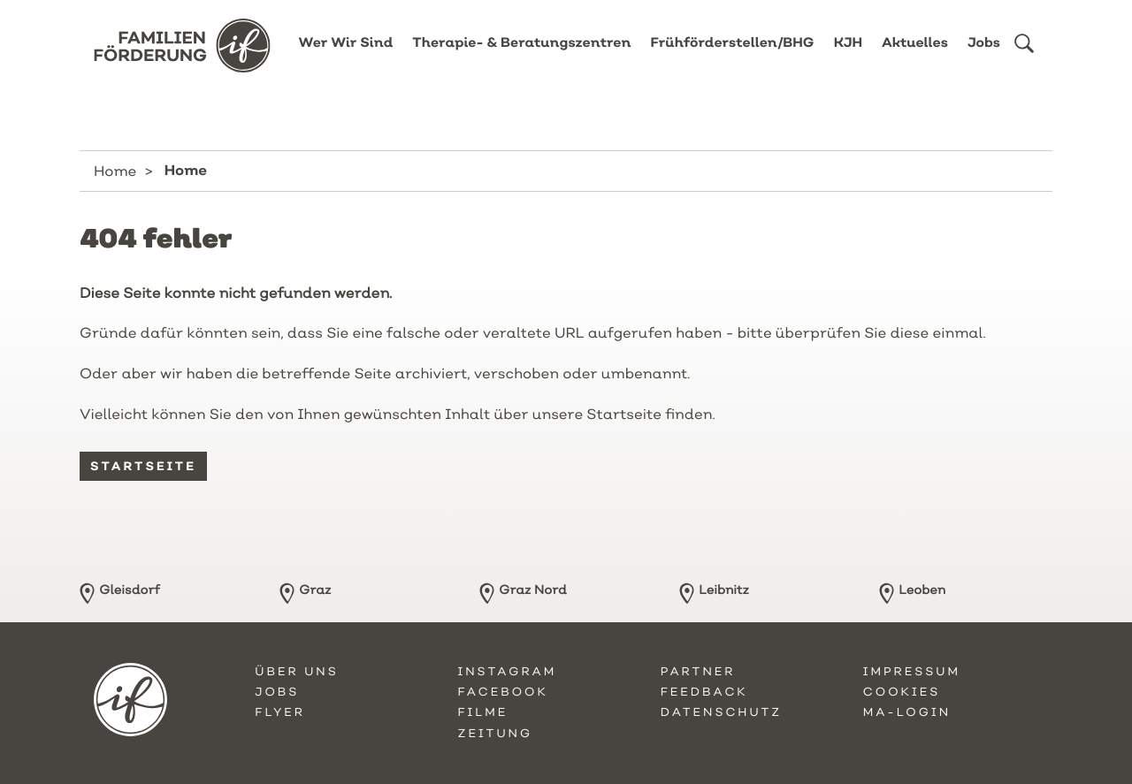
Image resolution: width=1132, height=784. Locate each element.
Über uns (296, 672)
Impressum (911, 672)
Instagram (506, 672)
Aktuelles (915, 55)
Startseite (143, 466)
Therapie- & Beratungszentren (521, 55)
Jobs (984, 55)
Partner (698, 672)
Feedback (704, 692)
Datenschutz (722, 712)
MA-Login (907, 712)
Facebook (502, 692)
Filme (482, 712)
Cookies (901, 692)
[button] (1024, 56)
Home (115, 170)
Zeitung (494, 734)
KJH (848, 55)
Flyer (280, 712)
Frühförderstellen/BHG (733, 55)
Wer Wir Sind (345, 55)
